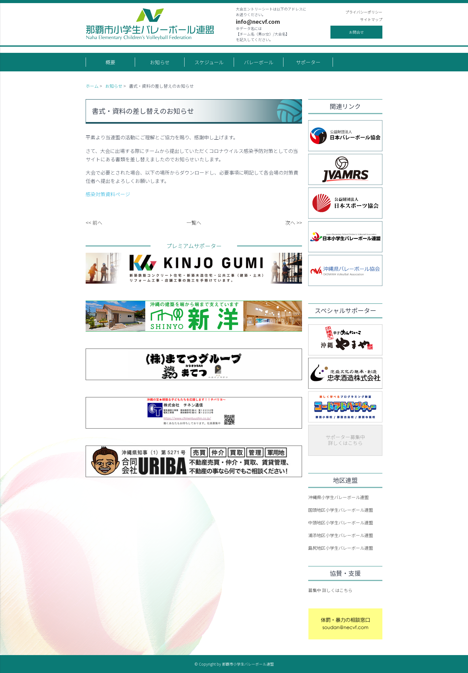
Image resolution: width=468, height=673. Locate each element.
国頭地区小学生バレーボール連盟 (340, 510)
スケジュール (209, 62)
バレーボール (259, 62)
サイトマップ (371, 19)
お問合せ (356, 32)
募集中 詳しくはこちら (330, 590)
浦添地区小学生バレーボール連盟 (340, 535)
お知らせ (160, 62)
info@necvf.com (258, 21)
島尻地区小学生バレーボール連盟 (340, 548)
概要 (110, 62)
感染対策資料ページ (108, 194)
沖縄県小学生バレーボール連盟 (338, 497)
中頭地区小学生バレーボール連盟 (340, 522)
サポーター (308, 62)
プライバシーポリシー (363, 12)
